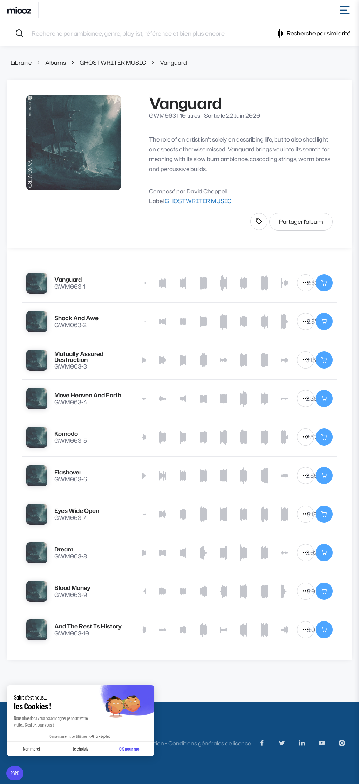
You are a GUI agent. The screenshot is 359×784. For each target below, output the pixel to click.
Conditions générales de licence (209, 743)
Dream (63, 549)
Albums (55, 63)
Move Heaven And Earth (87, 395)
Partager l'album (301, 222)
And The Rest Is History (88, 626)
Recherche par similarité (313, 33)
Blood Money (72, 588)
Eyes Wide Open (76, 511)
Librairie (21, 63)
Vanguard (173, 63)
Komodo (66, 433)
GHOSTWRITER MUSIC (113, 63)
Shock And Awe (76, 318)
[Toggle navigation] (346, 10)
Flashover (67, 472)
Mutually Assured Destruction (78, 357)
